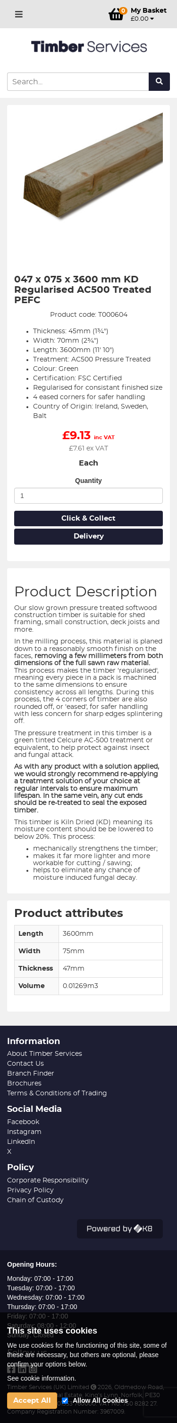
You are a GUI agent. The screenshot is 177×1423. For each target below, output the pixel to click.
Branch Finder (30, 1073)
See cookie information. (41, 1378)
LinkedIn (21, 1142)
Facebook (23, 1122)
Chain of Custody (35, 1200)
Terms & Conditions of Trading (57, 1093)
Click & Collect (88, 518)
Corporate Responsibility (48, 1180)
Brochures (24, 1083)
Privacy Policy (30, 1190)
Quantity (88, 480)
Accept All (32, 1400)
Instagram (24, 1132)
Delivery (89, 536)
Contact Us (25, 1064)
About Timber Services (44, 1054)
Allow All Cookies (100, 1400)
